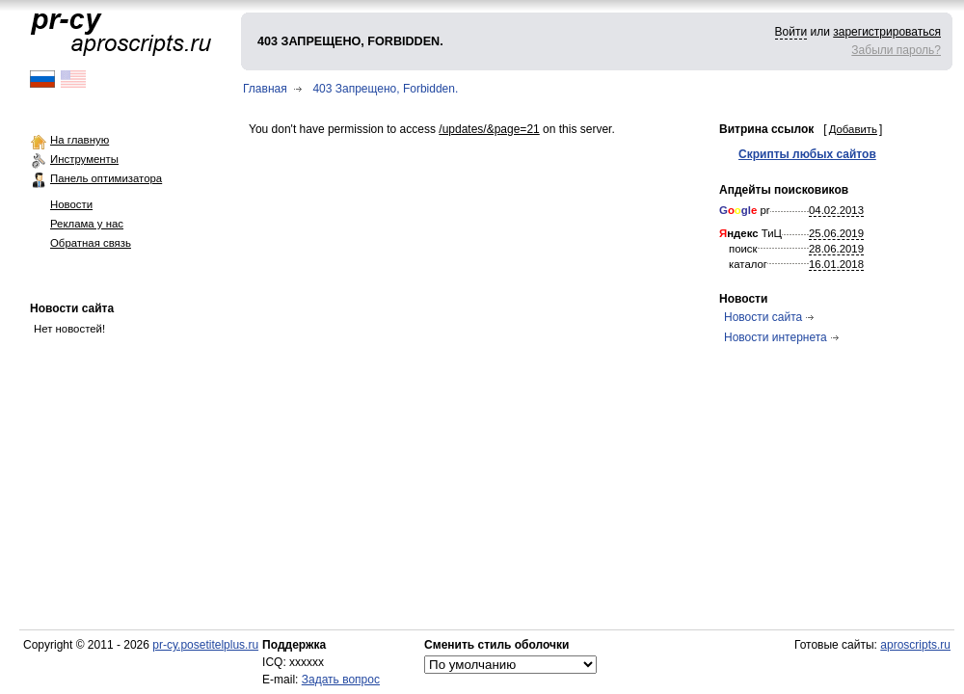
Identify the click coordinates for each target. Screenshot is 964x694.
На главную (79, 140)
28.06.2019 (836, 248)
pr (744, 210)
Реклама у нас (86, 223)
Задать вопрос (341, 679)
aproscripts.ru (915, 645)
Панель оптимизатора (106, 178)
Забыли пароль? (896, 50)
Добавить (853, 129)
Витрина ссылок (766, 129)
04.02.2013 (836, 210)
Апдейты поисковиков (783, 190)
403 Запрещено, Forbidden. (385, 88)
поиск (743, 248)
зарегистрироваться (887, 32)
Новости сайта (72, 308)
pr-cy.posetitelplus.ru (205, 645)
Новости (71, 204)
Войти (791, 32)
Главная (265, 88)
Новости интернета (775, 337)
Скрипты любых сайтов (807, 154)
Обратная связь (90, 243)
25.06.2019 (836, 233)
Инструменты (84, 159)
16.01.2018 (836, 264)
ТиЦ (750, 233)
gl (746, 210)
